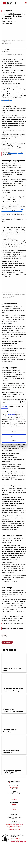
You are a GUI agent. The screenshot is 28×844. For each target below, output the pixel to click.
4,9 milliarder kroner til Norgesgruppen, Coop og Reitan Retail (13, 387)
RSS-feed (14, 809)
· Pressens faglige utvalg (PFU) (18, 842)
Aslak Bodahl (5, 50)
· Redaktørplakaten (15, 838)
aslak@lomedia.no (5, 51)
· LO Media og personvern (14, 829)
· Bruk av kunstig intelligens (14, 826)
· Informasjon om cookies (14, 828)
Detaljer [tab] (11, 406)
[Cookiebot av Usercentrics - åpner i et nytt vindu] (20, 402)
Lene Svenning (14, 787)
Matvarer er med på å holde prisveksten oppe (12, 154)
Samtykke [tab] (4, 406)
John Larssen (14, 799)
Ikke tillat (14, 440)
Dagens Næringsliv (6, 100)
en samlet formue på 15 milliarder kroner (12, 210)
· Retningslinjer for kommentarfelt (14, 824)
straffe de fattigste (13, 61)
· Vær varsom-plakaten (16, 840)
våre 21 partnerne (10, 414)
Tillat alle (14, 432)
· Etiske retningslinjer (14, 823)
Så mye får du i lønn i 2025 (15, 623)
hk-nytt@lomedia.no (14, 783)
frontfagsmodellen (6, 323)
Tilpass (14, 436)
